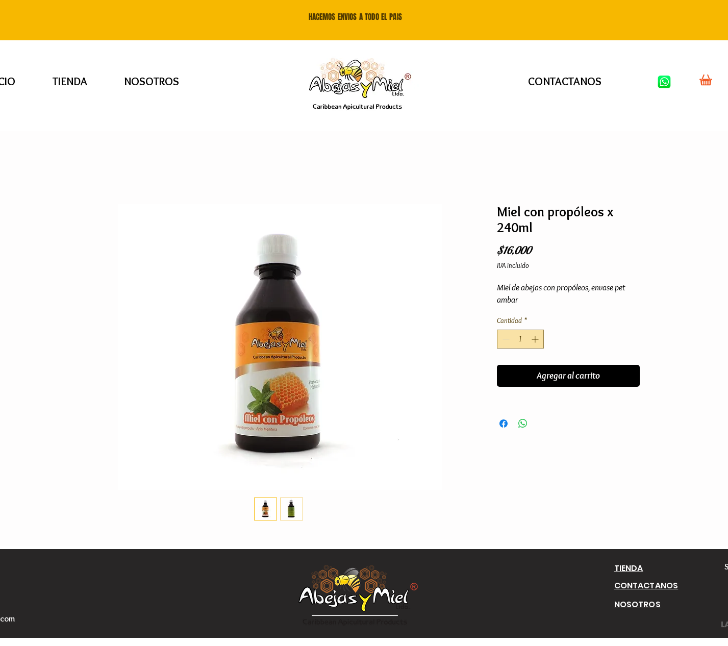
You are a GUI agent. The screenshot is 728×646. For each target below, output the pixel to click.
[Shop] (706, 79)
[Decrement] (504, 339)
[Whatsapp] (664, 81)
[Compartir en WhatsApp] (523, 423)
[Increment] (536, 339)
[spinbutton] (520, 339)
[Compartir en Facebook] (503, 423)
